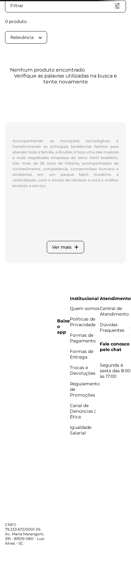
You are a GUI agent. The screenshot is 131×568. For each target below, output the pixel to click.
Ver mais (65, 247)
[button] (65, 6)
